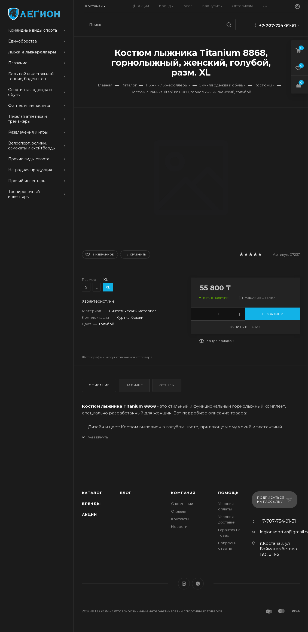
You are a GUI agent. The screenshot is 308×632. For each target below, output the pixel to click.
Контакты (180, 519)
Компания (183, 492)
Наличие (134, 385)
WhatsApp (198, 583)
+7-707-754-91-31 (277, 25)
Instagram (184, 583)
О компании (182, 503)
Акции (89, 514)
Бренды (91, 503)
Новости (179, 526)
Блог (126, 492)
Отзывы (167, 385)
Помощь (228, 492)
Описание (99, 385)
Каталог (92, 492)
